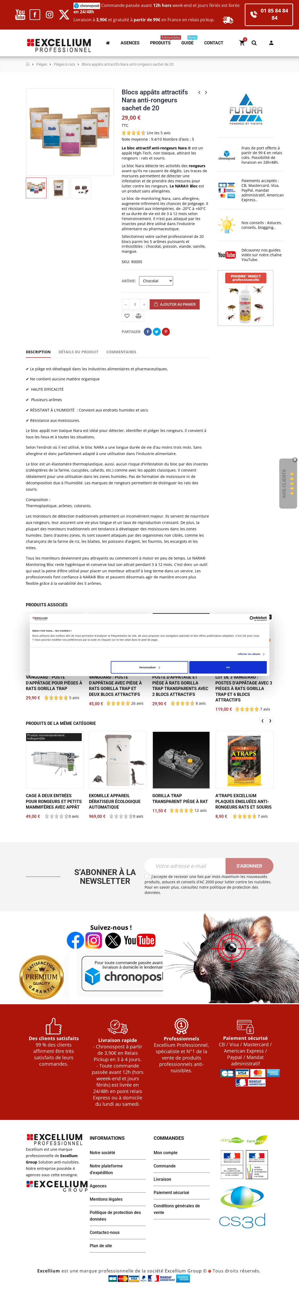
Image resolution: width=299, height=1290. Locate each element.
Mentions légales (106, 1199)
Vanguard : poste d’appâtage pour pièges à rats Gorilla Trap (54, 683)
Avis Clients (284, 483)
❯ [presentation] (270, 720)
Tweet (157, 332)
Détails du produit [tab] (78, 351)
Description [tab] (38, 351)
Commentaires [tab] (121, 351)
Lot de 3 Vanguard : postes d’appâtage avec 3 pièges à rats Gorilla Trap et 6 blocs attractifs (243, 689)
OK (228, 667)
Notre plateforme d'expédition (106, 1169)
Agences (98, 1185)
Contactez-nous (105, 1232)
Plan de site (101, 1245)
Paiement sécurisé (171, 1192)
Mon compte (271, 43)
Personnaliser (149, 667)
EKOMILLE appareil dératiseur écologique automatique (115, 801)
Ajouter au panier (175, 304)
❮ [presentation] (262, 720)
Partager (148, 332)
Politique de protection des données (115, 1216)
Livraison (162, 1179)
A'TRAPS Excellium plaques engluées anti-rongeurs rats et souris (243, 801)
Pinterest (166, 332)
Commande (165, 1166)
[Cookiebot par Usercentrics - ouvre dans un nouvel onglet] (243, 618)
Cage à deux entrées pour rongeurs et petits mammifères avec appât (54, 801)
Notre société (102, 1152)
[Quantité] (135, 304)
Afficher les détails (249, 654)
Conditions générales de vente (177, 1209)
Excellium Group (182, 1271)
